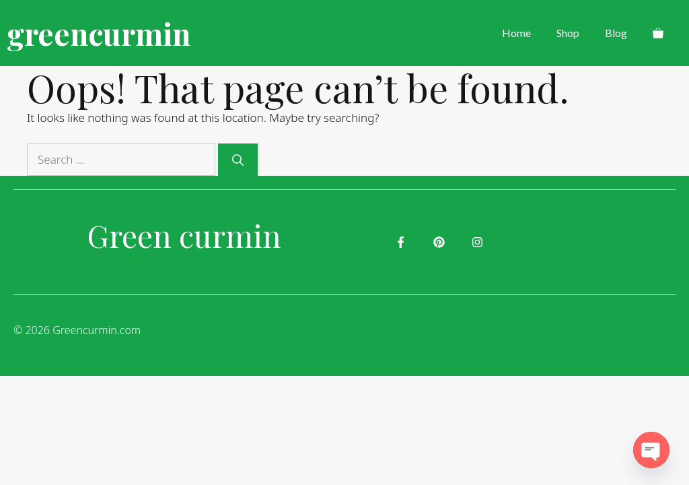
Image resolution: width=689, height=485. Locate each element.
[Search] (238, 159)
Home (516, 32)
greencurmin (98, 33)
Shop (567, 32)
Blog (616, 32)
